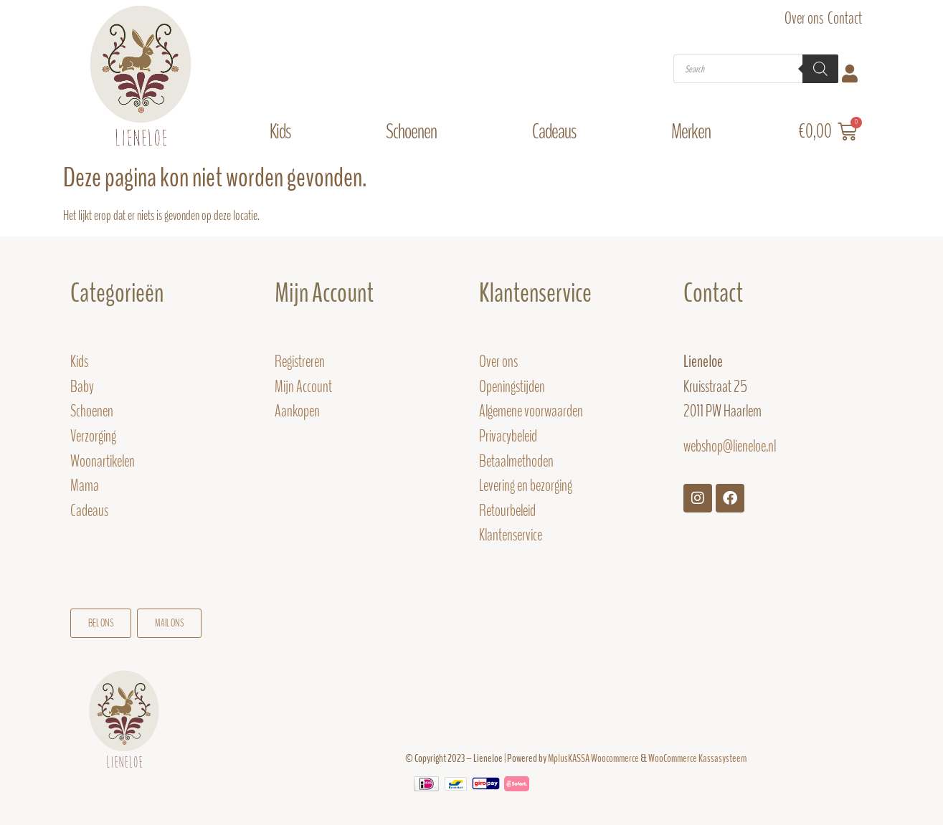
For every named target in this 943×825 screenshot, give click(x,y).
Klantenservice (510, 535)
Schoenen (415, 131)
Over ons (804, 18)
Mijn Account (324, 293)
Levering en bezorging (525, 486)
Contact (845, 18)
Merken (694, 131)
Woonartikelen (102, 461)
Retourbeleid (507, 511)
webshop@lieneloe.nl (729, 446)
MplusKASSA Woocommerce (593, 758)
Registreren (300, 361)
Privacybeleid (508, 436)
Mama (85, 486)
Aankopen (297, 411)
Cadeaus (557, 131)
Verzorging (93, 436)
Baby (82, 387)
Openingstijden (512, 387)
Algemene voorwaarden (531, 411)
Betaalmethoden (516, 461)
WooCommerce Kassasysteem (697, 758)
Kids (284, 131)
